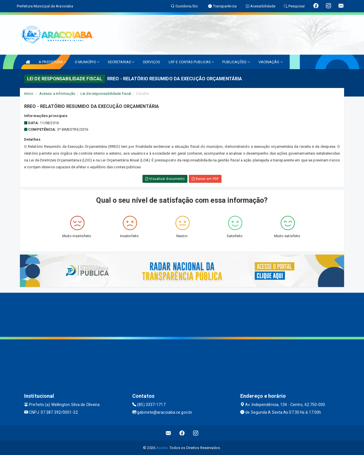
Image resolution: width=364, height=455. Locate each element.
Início (28, 93)
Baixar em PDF (205, 179)
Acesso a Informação (57, 93)
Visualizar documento (165, 179)
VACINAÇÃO (270, 62)
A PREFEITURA (52, 62)
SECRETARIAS (121, 62)
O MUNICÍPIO (87, 62)
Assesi (162, 448)
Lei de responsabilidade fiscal (105, 93)
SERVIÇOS (151, 62)
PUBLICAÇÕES (236, 62)
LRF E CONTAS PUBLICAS (191, 62)
